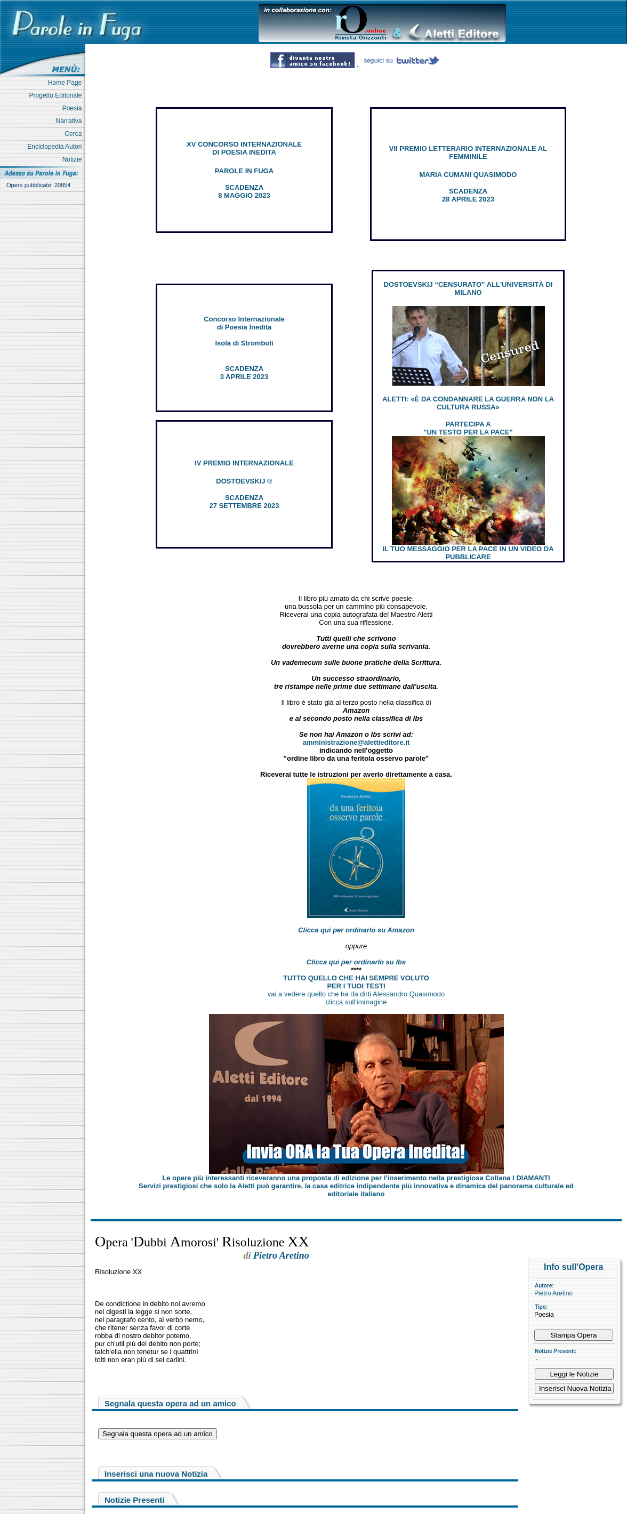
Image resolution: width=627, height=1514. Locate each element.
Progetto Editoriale (57, 95)
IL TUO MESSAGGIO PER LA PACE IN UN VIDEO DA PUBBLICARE (467, 553)
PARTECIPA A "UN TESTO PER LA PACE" (467, 428)
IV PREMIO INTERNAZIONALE (244, 463)
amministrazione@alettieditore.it (356, 742)
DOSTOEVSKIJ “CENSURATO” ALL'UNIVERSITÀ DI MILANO (468, 288)
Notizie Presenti (134, 1499)
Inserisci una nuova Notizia (155, 1473)
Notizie (73, 159)
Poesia (73, 108)
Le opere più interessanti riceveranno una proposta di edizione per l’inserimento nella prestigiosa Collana (356, 1178)
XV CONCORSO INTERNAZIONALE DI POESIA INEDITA (244, 148)
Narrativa (70, 121)
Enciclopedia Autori (56, 146)
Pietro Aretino (553, 1293)
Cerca (75, 134)
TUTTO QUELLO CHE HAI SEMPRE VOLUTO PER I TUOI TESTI (356, 982)
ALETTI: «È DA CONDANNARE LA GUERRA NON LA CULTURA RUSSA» (468, 403)
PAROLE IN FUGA (244, 171)
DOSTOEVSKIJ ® (244, 481)
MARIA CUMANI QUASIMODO (468, 175)
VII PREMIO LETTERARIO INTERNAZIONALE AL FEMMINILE (468, 152)
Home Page (66, 82)
